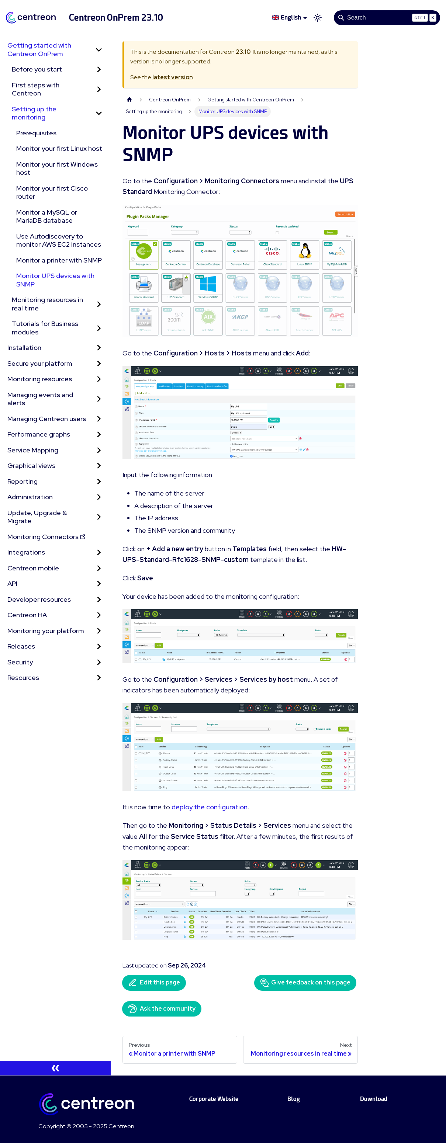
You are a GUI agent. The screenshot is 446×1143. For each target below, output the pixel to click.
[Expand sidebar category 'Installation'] (99, 348)
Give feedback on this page (305, 982)
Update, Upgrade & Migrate (37, 516)
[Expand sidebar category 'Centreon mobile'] (99, 568)
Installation (24, 347)
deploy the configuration (210, 807)
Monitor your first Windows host (57, 168)
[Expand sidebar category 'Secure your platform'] (99, 364)
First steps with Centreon (35, 89)
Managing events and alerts (40, 398)
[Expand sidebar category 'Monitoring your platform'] (99, 631)
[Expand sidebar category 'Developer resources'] (99, 600)
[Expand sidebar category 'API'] (99, 584)
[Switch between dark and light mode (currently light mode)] (318, 18)
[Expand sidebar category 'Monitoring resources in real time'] (99, 304)
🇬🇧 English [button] (286, 17)
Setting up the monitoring (34, 113)
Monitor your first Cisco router (52, 192)
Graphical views (31, 465)
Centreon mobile (33, 568)
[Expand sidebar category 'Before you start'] (99, 69)
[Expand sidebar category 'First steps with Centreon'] (99, 89)
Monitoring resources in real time (47, 303)
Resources (23, 677)
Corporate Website (213, 1098)
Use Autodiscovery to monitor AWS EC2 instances (58, 240)
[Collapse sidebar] (55, 1068)
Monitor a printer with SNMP (59, 260)
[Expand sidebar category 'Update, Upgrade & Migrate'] (99, 517)
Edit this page (154, 982)
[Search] (387, 17)
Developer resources (39, 599)
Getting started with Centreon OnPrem (39, 49)
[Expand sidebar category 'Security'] (99, 662)
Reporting (22, 481)
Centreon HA (27, 615)
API (12, 583)
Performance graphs (38, 434)
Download (373, 1098)
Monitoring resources (39, 379)
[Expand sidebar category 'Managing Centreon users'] (99, 419)
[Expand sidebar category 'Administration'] (99, 497)
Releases (21, 646)
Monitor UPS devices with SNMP (55, 279)
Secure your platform (39, 363)
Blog (293, 1098)
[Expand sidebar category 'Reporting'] (99, 482)
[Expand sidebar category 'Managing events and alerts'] (99, 399)
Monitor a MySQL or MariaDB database (46, 216)
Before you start (37, 69)
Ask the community (162, 1008)
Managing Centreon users (46, 418)
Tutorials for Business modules (45, 327)
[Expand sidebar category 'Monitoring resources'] (99, 379)
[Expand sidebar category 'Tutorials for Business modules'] (99, 328)
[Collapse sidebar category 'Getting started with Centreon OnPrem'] (99, 49)
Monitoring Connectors (46, 536)
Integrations (26, 552)
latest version (172, 77)
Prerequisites (36, 133)
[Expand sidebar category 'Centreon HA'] (99, 615)
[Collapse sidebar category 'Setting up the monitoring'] (99, 113)
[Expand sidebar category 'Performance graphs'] (99, 434)
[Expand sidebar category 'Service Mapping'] (99, 450)
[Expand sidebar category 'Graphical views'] (99, 466)
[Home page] (129, 99)
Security (20, 662)
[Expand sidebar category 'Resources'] (99, 678)
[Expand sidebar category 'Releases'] (99, 646)
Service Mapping (32, 450)
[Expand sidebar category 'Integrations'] (99, 552)
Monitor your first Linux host (59, 148)
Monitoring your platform (45, 630)
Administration (30, 497)
